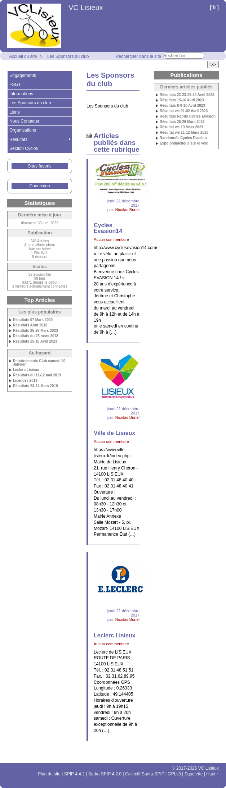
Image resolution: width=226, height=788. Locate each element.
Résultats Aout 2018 (30, 325)
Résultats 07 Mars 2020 (33, 320)
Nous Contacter (24, 121)
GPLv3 (174, 773)
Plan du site (49, 773)
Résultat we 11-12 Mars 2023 (184, 132)
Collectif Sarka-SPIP (144, 773)
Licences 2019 (25, 380)
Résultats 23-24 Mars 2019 (35, 386)
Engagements (22, 75)
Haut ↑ (212, 773)
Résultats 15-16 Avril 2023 (35, 341)
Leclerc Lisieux (26, 370)
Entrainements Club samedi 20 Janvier (39, 362)
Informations (21, 93)
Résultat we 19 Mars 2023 (181, 127)
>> (213, 64)
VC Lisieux (85, 8)
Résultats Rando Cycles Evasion (188, 116)
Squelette (194, 773)
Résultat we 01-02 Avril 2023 (184, 111)
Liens (14, 112)
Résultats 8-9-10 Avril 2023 (182, 105)
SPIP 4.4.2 (74, 773)
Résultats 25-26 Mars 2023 (35, 331)
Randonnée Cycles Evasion (183, 138)
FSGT (15, 84)
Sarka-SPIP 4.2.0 (105, 773)
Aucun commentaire (111, 239)
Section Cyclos (23, 148)
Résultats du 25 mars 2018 (35, 336)
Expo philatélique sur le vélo (184, 143)
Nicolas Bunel (127, 209)
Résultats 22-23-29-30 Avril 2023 (187, 95)
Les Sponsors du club (68, 56)
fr (214, 7)
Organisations (22, 130)
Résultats (18, 139)
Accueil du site (23, 56)
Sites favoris (39, 166)
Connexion (39, 185)
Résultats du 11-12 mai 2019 (37, 375)
